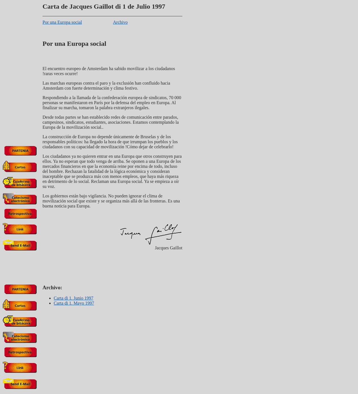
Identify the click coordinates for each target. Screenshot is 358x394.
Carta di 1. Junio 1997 (73, 298)
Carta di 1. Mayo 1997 (74, 303)
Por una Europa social (62, 22)
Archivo (120, 22)
